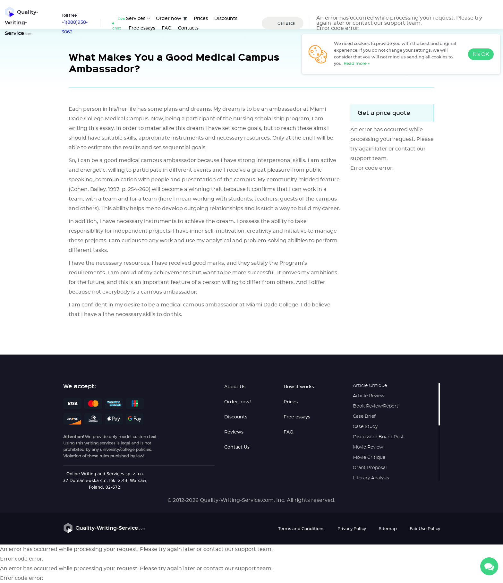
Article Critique (370, 385)
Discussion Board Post (378, 437)
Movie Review (368, 447)
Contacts (188, 28)
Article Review (369, 396)
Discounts (225, 18)
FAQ (167, 28)
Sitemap (388, 529)
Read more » (357, 64)
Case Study (365, 426)
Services (135, 18)
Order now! (237, 402)
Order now (168, 18)
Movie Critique (369, 457)
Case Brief (364, 416)
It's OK (481, 54)
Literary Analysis (371, 478)
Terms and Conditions (301, 529)
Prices (201, 18)
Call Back (286, 23)
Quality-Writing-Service (21, 21)
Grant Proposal (370, 468)
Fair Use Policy (425, 529)
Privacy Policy (351, 529)
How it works (299, 387)
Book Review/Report (375, 406)
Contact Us (237, 447)
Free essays (142, 28)
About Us (234, 387)
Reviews (233, 432)
